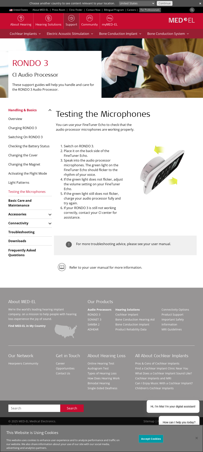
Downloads (17, 241)
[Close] (196, 438)
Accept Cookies (151, 438)
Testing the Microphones (27, 191)
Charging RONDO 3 (22, 128)
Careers (131, 9)
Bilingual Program (114, 9)
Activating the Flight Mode (27, 173)
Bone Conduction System (168, 33)
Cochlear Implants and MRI (153, 378)
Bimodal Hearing (99, 383)
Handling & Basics (22, 110)
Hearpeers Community (23, 363)
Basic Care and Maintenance (20, 202)
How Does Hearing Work (104, 378)
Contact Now (93, 9)
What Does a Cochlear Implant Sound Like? (163, 373)
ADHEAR (93, 329)
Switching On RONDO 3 (25, 137)
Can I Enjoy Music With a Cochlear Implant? (164, 383)
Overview (15, 119)
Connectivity (18, 223)
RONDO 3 (94, 314)
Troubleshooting (21, 232)
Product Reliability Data (131, 329)
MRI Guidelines (172, 329)
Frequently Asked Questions (22, 252)
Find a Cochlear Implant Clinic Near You (161, 368)
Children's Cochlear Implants (154, 388)
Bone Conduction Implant (120, 33)
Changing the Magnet (24, 164)
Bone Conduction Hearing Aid (135, 319)
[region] (101, 438)
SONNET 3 (94, 319)
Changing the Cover (23, 155)
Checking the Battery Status (29, 146)
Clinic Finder (75, 9)
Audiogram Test (98, 368)
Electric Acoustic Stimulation (70, 33)
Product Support (172, 314)
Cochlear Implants (25, 33)
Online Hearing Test (101, 363)
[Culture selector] (137, 3)
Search (72, 408)
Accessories (17, 214)
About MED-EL (40, 9)
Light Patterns (18, 182)
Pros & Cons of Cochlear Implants (157, 363)
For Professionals (150, 9)
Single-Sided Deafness (102, 388)
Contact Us (63, 373)
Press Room (58, 9)
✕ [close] (200, 3)
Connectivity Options (175, 309)
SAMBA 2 (94, 324)
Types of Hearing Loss (102, 373)
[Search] (192, 9)
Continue (165, 3)
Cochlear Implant (126, 314)
